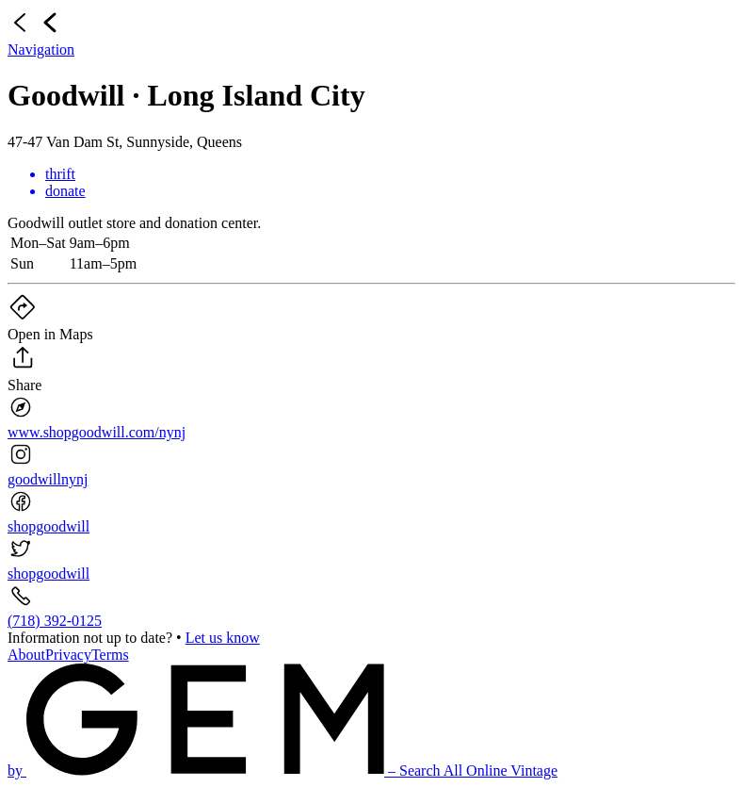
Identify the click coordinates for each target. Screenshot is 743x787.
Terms (110, 655)
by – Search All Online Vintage (282, 770)
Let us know (223, 638)
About (26, 655)
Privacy (68, 655)
